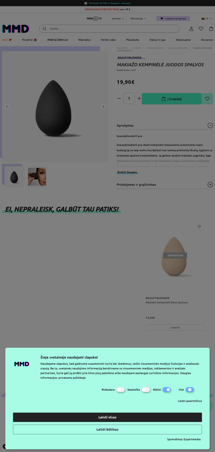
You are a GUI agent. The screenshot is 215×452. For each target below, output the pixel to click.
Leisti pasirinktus (190, 400)
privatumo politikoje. (72, 377)
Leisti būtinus (107, 429)
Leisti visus (107, 417)
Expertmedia (192, 439)
